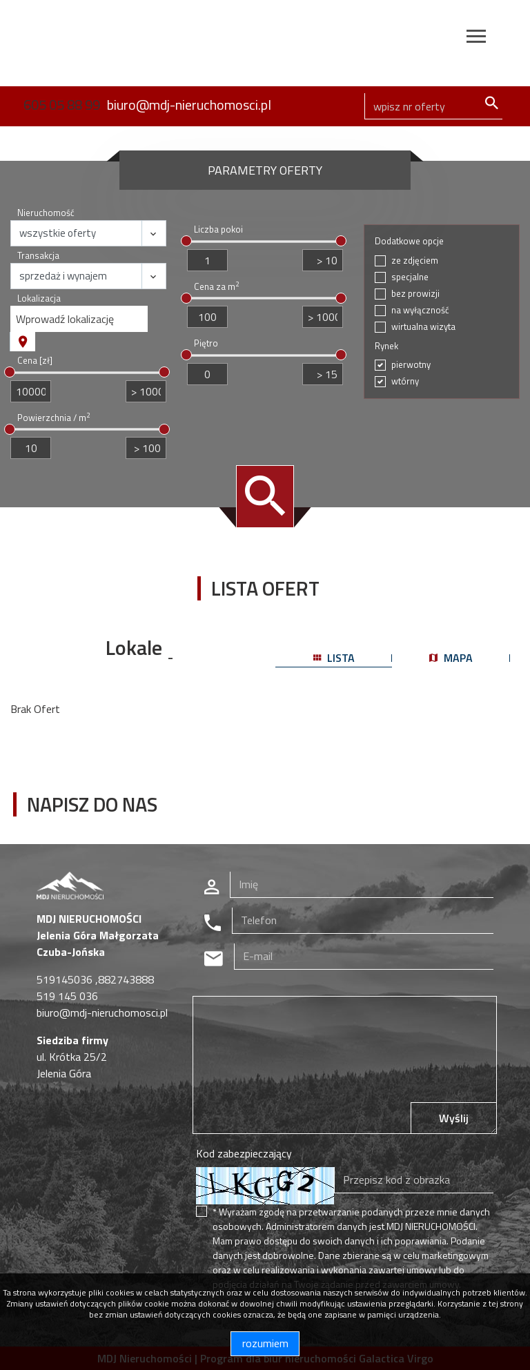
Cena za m (216, 286)
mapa (451, 657)
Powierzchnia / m (53, 417)
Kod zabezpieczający (244, 1153)
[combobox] (79, 319)
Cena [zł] (34, 360)
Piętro (206, 343)
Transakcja (38, 255)
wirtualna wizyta (423, 326)
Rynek (386, 346)
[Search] (433, 106)
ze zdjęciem (414, 260)
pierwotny (411, 364)
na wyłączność (420, 310)
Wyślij (454, 1118)
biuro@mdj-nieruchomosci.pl (189, 104)
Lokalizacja (39, 298)
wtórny (405, 381)
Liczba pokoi (218, 229)
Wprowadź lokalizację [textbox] (65, 319)
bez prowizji (415, 293)
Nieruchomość (46, 212)
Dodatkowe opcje (409, 241)
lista (334, 657)
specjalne (410, 277)
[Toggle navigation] (476, 38)
